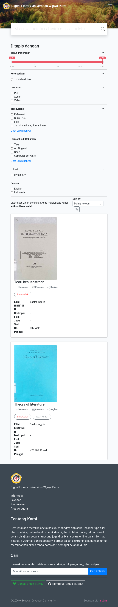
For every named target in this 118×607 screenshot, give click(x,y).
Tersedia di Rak (22, 79)
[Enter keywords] (49, 571)
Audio (17, 96)
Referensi (19, 114)
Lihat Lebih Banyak (21, 130)
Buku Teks (20, 118)
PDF (16, 93)
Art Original (20, 148)
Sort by (76, 199)
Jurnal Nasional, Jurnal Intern (30, 125)
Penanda (39, 287)
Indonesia (19, 192)
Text (16, 144)
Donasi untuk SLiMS (28, 583)
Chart (17, 152)
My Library (20, 174)
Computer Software (25, 155)
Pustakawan (18, 504)
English (18, 188)
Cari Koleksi (97, 571)
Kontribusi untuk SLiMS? (65, 583)
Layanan (16, 500)
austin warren (42, 417)
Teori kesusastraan (29, 282)
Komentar (22, 287)
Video (17, 100)
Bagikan (52, 287)
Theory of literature (29, 404)
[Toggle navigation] (110, 5)
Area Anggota (19, 508)
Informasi (17, 495)
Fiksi (16, 121)
